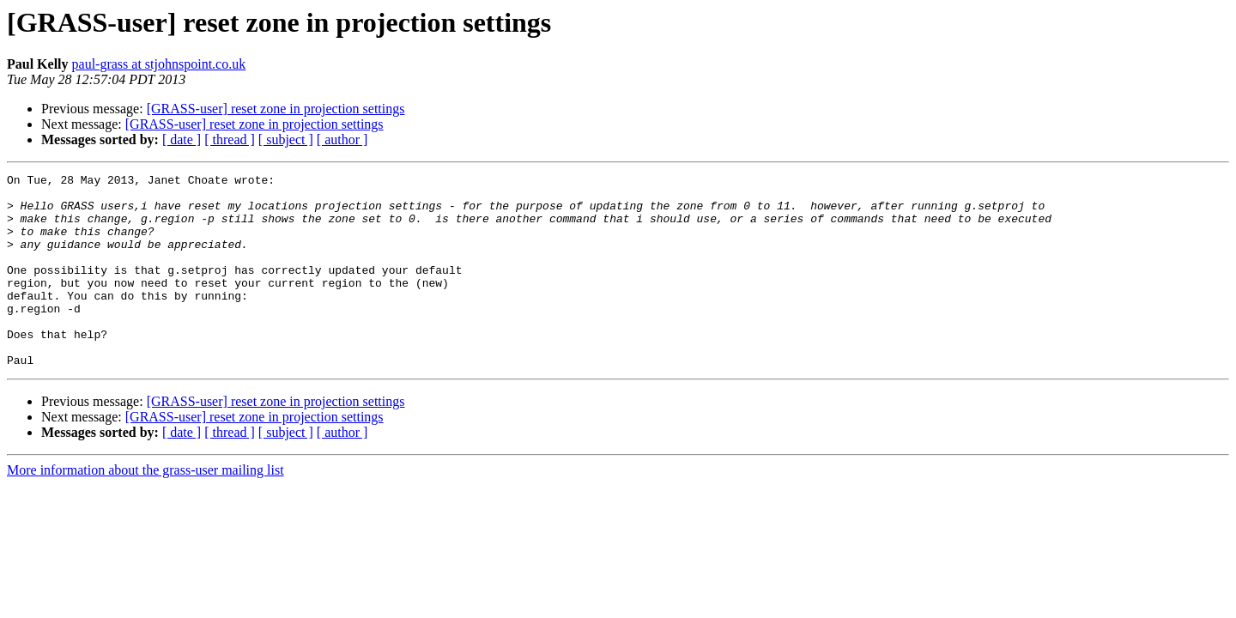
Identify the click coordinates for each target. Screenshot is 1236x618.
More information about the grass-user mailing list (145, 508)
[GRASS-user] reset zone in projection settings (276, 108)
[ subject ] (285, 139)
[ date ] (181, 139)
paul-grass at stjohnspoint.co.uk (159, 64)
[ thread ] (229, 139)
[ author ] (342, 139)
